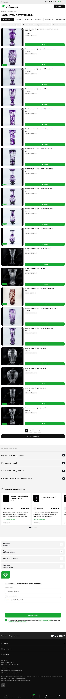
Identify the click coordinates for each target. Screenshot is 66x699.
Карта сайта (5, 668)
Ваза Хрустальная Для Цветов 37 (35, 388)
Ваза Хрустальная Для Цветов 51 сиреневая (39, 89)
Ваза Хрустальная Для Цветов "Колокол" (38, 248)
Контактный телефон (10, 596)
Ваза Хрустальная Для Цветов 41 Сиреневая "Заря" (41, 308)
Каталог (9, 11)
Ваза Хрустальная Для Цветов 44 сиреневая (39, 228)
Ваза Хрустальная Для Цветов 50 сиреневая (39, 109)
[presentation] (19, 611)
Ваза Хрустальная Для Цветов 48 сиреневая (39, 148)
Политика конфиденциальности (11, 670)
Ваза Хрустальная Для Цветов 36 (35, 408)
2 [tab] (31, 527)
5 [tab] (35, 527)
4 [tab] (34, 527)
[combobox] (9, 599)
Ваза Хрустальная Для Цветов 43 (35, 268)
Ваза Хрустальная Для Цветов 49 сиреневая (39, 128)
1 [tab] (30, 527)
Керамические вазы (43, 24)
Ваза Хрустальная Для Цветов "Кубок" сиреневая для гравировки (42, 29)
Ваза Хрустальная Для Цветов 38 (35, 368)
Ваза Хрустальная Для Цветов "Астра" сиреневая (40, 49)
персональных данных (45, 620)
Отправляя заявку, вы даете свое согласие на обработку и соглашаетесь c (34, 620)
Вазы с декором (28, 24)
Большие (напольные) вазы (11, 24)
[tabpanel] (16, 509)
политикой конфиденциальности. (18, 621)
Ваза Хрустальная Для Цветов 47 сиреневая (39, 168)
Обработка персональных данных (12, 673)
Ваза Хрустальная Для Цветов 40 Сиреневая (39, 328)
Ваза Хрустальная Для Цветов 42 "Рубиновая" (39, 288)
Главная (3, 11)
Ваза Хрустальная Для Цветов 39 (35, 348)
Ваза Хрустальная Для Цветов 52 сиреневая (39, 69)
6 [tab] (36, 527)
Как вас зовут (9, 587)
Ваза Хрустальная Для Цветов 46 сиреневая (39, 188)
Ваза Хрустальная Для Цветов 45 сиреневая (39, 208)
